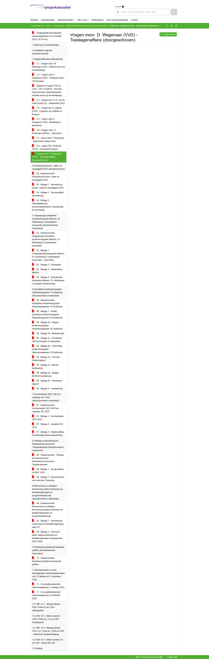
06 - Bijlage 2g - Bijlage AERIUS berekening (45, 374)
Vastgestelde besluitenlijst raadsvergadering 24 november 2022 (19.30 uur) (47, 36)
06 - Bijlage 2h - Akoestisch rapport (47, 382)
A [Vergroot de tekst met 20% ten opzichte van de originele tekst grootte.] (172, 25)
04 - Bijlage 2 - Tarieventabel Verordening (48, 194)
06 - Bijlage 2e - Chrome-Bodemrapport (46, 358)
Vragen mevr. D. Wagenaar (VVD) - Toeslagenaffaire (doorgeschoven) (47, 157)
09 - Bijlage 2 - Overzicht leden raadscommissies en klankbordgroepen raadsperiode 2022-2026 (47, 537)
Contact (134, 20)
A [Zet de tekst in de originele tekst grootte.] (167, 26)
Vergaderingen (48, 20)
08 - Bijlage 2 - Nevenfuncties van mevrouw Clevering (48, 478)
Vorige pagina (168, 34)
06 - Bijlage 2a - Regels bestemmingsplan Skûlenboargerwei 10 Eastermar (47, 325)
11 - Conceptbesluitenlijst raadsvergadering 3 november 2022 (46, 595)
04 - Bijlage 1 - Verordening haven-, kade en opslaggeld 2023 (48, 186)
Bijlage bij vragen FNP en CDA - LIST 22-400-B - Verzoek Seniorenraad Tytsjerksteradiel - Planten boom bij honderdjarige (47, 91)
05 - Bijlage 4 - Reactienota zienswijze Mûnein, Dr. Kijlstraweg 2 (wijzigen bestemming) (48, 280)
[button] (174, 12)
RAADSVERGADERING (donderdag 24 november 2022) (86, 26)
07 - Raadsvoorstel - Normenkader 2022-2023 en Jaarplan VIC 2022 (45, 408)
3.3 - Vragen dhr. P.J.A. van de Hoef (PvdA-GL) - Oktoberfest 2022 (48, 101)
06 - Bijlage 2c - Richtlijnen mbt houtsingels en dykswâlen (47, 339)
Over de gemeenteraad (117, 20)
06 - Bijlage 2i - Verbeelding (47, 388)
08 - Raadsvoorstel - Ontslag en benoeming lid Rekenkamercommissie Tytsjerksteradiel (47, 460)
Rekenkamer (97, 20)
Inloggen (172, 657)
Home (48, 26)
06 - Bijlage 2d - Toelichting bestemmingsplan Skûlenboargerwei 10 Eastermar (47, 349)
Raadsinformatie (65, 20)
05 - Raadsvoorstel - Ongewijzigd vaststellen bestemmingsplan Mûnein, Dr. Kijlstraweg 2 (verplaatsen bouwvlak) (46, 239)
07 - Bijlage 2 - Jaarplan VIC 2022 (47, 425)
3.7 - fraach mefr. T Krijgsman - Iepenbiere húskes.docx (48, 139)
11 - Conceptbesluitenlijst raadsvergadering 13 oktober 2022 (48, 586)
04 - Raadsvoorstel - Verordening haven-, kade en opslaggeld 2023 (45, 176)
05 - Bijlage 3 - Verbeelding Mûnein (47, 271)
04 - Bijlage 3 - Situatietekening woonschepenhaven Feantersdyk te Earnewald (47, 205)
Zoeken (118, 7)
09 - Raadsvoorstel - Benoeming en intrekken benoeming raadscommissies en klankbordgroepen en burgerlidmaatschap (47, 509)
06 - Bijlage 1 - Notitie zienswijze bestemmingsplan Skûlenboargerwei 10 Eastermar (47, 314)
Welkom (34, 20)
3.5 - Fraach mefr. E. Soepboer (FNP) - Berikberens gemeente (46, 122)
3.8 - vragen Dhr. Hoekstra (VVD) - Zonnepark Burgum (46, 147)
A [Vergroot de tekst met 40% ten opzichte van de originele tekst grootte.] (176, 25)
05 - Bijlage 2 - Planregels (46, 265)
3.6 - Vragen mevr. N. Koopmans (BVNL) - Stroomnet (46, 131)
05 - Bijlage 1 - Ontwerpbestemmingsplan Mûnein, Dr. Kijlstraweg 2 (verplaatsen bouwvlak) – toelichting (48, 255)
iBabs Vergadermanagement (148, 657)
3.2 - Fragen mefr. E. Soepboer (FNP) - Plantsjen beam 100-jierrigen (48, 78)
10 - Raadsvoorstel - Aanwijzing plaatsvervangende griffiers (46, 561)
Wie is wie (82, 20)
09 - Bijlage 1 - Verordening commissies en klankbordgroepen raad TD (48, 524)
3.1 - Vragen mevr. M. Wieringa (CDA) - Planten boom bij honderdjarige (48, 66)
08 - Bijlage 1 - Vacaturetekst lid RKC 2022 (48, 471)
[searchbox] (142, 12)
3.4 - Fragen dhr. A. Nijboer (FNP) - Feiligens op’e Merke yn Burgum (47, 111)
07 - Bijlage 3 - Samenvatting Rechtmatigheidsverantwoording (48, 433)
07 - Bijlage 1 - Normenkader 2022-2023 (48, 418)
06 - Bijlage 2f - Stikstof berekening (45, 366)
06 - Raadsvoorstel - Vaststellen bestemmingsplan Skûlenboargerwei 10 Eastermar (47, 303)
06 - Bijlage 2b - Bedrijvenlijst (48, 333)
